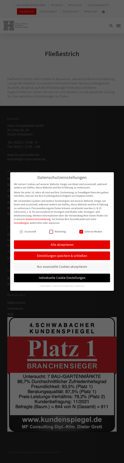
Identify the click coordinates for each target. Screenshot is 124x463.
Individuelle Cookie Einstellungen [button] (62, 277)
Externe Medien (90, 230)
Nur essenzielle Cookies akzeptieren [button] (62, 266)
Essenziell (27, 230)
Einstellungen (21, 222)
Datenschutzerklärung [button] (63, 285)
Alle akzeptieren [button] (62, 244)
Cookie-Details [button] (46, 285)
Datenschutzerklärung (38, 218)
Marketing (57, 230)
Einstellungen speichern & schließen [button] (62, 255)
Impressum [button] (79, 285)
